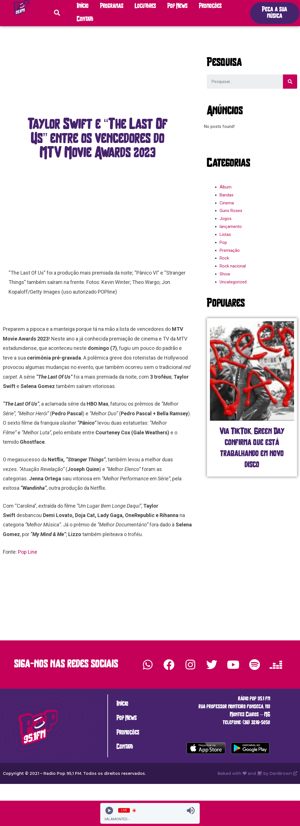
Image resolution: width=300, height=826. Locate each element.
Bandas (227, 195)
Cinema (227, 203)
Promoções (210, 6)
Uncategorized (233, 282)
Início (83, 6)
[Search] (290, 81)
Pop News (177, 6)
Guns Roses (231, 210)
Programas (111, 6)
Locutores (145, 6)
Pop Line (27, 552)
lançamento (231, 226)
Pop (223, 242)
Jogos (226, 218)
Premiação (230, 250)
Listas (225, 234)
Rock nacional (233, 266)
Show (225, 274)
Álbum (226, 187)
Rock (224, 258)
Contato (85, 19)
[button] (274, 13)
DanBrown (283, 773)
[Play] (109, 810)
